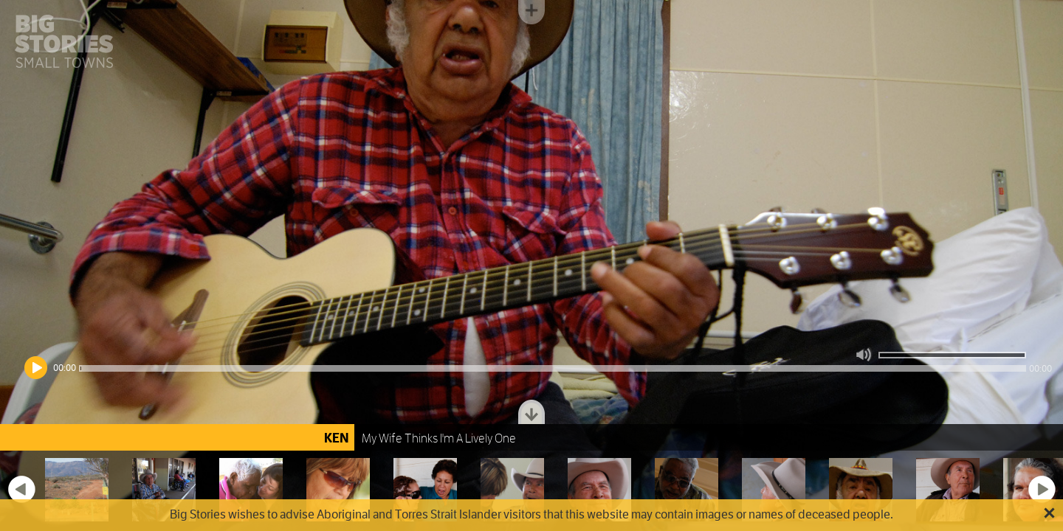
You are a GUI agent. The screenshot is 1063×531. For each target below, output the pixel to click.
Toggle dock (531, 412)
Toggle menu (531, 12)
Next (1042, 489)
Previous (21, 489)
